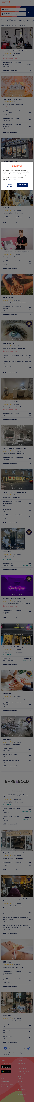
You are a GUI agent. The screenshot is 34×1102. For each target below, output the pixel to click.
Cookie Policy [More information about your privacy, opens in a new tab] (12, 179)
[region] (17, 176)
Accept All (22, 184)
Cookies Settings (9, 185)
